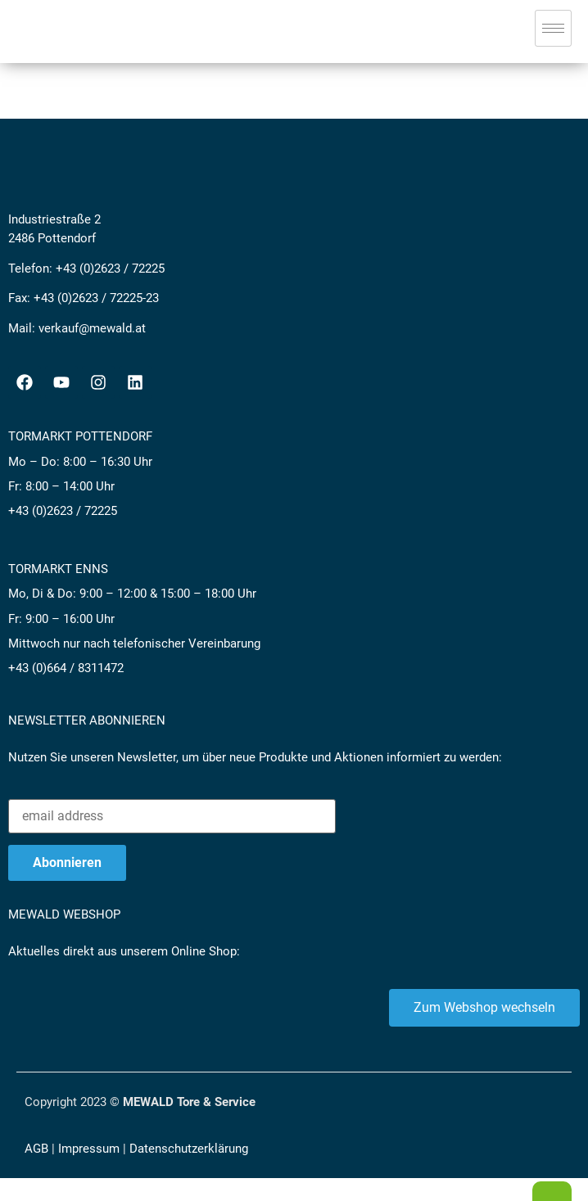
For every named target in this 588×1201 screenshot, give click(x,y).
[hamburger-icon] (553, 28)
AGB (36, 1148)
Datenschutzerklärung (188, 1148)
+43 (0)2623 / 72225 (110, 268)
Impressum (89, 1148)
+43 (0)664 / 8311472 (66, 668)
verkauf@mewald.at (92, 328)
